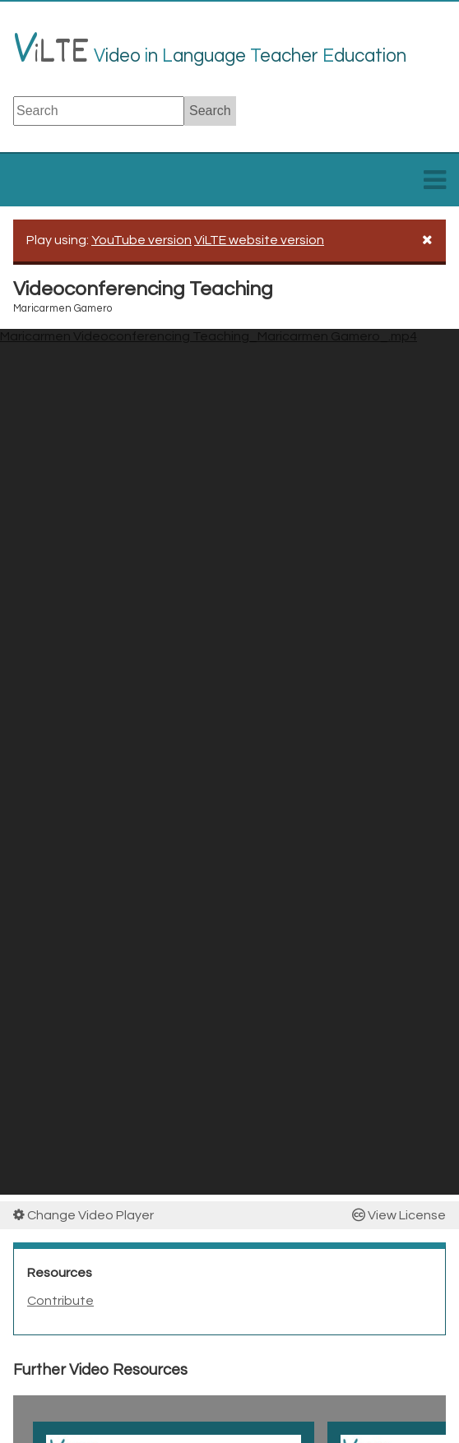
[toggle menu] (435, 185)
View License (399, 1215)
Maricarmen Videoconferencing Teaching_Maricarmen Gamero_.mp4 (208, 336)
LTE (51, 53)
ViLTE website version (259, 240)
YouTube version (141, 240)
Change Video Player (83, 1215)
